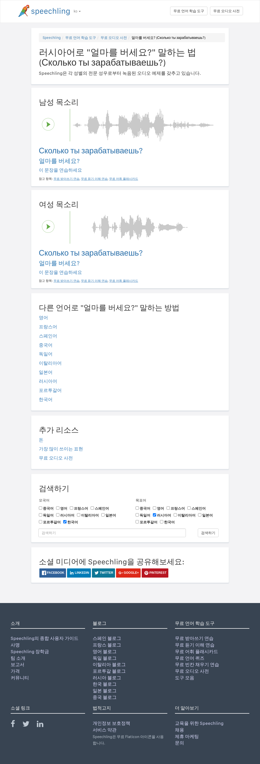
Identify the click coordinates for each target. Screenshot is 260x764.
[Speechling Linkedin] (43, 725)
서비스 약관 (105, 729)
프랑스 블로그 (107, 645)
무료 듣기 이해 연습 (195, 645)
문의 (179, 742)
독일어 (46, 354)
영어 (43, 317)
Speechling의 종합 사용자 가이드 (44, 638)
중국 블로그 (105, 697)
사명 (15, 645)
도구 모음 (184, 677)
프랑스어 (48, 326)
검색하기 (208, 533)
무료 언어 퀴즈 (189, 658)
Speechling (52, 38)
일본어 (46, 372)
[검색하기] (112, 532)
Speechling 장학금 (30, 651)
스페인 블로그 (107, 638)
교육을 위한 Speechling (199, 723)
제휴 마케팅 (187, 736)
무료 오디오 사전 (226, 11)
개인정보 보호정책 (111, 723)
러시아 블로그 (107, 677)
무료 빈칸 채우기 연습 (197, 664)
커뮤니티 (20, 677)
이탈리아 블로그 (109, 664)
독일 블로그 (105, 658)
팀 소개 (18, 658)
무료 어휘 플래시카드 (196, 651)
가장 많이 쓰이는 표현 (61, 448)
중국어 (46, 345)
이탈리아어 (50, 363)
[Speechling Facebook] (16, 725)
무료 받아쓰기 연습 (194, 638)
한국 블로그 (105, 684)
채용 (179, 729)
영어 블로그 (105, 651)
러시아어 (48, 381)
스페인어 (48, 336)
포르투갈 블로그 (109, 671)
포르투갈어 (50, 390)
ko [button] (77, 11)
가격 (15, 671)
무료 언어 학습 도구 (188, 11)
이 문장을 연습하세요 (60, 170)
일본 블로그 (105, 690)
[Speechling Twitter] (29, 725)
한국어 (46, 399)
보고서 (17, 664)
